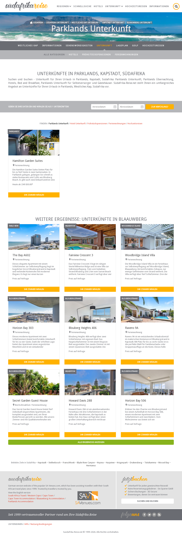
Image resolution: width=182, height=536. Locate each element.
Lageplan (122, 45)
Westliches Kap (28, 45)
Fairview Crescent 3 (81, 255)
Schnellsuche (82, 6)
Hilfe (26, 524)
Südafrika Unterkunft (57, 22)
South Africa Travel (17, 495)
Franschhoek (69, 462)
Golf (135, 45)
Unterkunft (114, 6)
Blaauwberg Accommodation (50, 498)
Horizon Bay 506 (135, 400)
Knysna (100, 462)
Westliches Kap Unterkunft (85, 22)
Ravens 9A (131, 328)
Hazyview (110, 462)
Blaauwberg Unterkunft (139, 22)
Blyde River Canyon (86, 462)
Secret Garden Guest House (30, 400)
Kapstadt (42, 462)
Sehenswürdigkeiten (79, 45)
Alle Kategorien (54, 55)
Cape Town (48, 495)
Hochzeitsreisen (136, 6)
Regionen (64, 6)
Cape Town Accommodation (21, 498)
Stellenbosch (55, 462)
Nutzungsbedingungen (41, 524)
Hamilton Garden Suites (27, 160)
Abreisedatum (142, 107)
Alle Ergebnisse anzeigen (91, 442)
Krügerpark (122, 462)
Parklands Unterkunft (58, 123)
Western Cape (34, 495)
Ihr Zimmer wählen (34, 195)
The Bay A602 (21, 255)
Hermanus (91, 465)
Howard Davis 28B (80, 400)
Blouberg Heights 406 (83, 328)
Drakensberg (136, 462)
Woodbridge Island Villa (140, 255)
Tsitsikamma (150, 462)
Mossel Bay (163, 462)
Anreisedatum (115, 107)
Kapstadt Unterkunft (113, 22)
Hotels (98, 6)
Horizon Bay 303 (22, 328)
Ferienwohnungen (126, 55)
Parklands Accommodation (20, 501)
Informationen (159, 6)
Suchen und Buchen (147, 501)
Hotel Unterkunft (78, 123)
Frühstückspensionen (96, 55)
